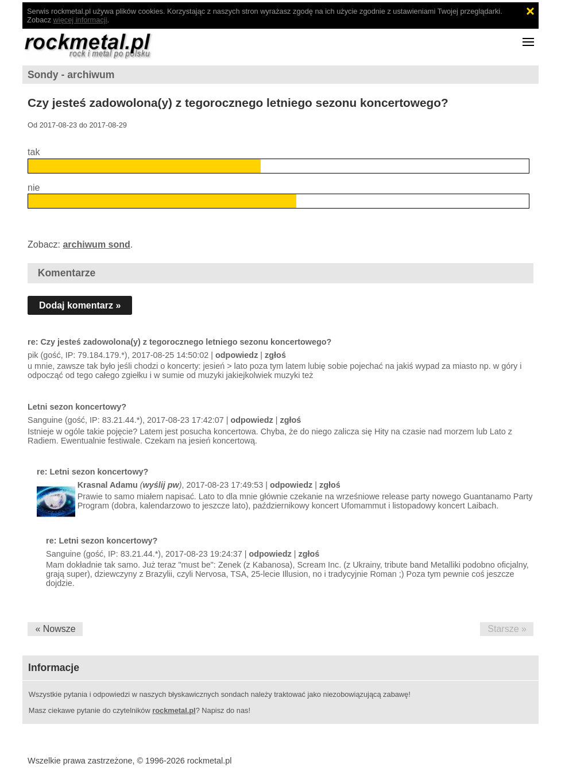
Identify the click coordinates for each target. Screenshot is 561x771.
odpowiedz (236, 355)
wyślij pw (161, 484)
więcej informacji (80, 20)
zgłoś (275, 355)
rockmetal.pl (173, 710)
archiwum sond (96, 244)
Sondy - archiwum (71, 74)
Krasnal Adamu (108, 484)
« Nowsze (55, 629)
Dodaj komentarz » (80, 305)
